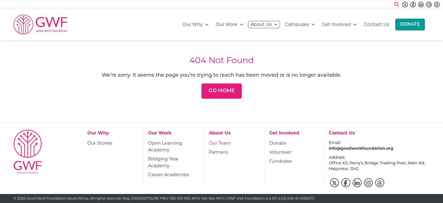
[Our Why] (98, 135)
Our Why (193, 24)
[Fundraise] (280, 161)
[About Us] (220, 135)
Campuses (297, 24)
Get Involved (336, 24)
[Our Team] (220, 143)
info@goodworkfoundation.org (361, 148)
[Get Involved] (284, 135)
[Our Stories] (99, 143)
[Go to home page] (40, 25)
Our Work (227, 24)
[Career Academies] (168, 174)
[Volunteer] (280, 152)
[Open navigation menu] (207, 24)
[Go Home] (221, 91)
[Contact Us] (342, 135)
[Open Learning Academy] (173, 146)
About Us (261, 24)
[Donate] (410, 24)
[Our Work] (159, 135)
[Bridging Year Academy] (173, 162)
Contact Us (376, 24)
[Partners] (218, 152)
